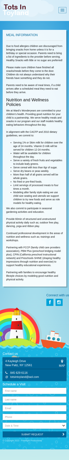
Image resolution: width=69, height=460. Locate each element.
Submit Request (32, 434)
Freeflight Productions (31, 440)
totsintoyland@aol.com (24, 376)
